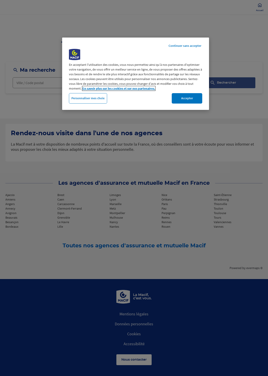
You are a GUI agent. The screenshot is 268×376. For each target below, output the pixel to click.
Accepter (187, 98)
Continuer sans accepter (185, 46)
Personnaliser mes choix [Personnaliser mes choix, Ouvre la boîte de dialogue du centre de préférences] (88, 98)
